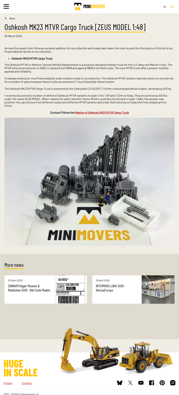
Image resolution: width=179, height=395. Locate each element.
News (12, 18)
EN (172, 6)
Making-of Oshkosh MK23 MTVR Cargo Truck (102, 112)
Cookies (27, 383)
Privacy (8, 383)
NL (165, 6)
